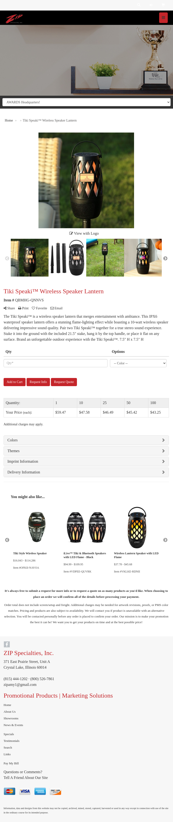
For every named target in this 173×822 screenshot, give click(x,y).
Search (8, 747)
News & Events (13, 725)
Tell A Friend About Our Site (26, 778)
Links (7, 754)
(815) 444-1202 (15, 679)
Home (7, 705)
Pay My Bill (11, 763)
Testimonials (11, 741)
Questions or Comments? (23, 772)
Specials (9, 734)
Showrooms (11, 718)
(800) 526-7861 (42, 679)
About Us (10, 711)
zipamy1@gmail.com (20, 685)
